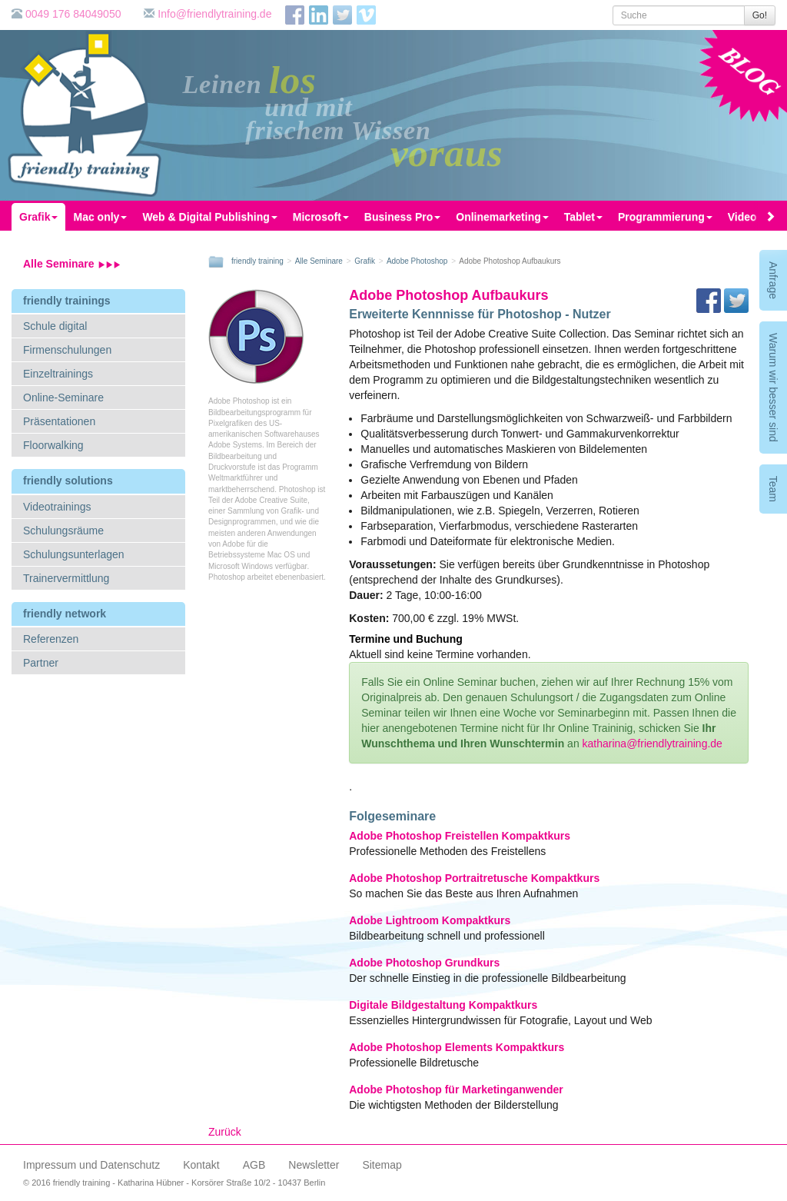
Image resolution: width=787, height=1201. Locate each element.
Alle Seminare (72, 264)
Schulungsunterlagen (74, 554)
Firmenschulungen (67, 350)
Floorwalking (53, 445)
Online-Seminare (63, 397)
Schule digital (55, 326)
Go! (759, 15)
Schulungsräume (63, 530)
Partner (40, 663)
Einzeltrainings (58, 374)
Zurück (224, 1132)
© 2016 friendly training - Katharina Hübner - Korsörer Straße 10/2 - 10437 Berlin (174, 1182)
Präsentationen (59, 421)
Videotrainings (57, 507)
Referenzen (50, 639)
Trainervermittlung (66, 578)
